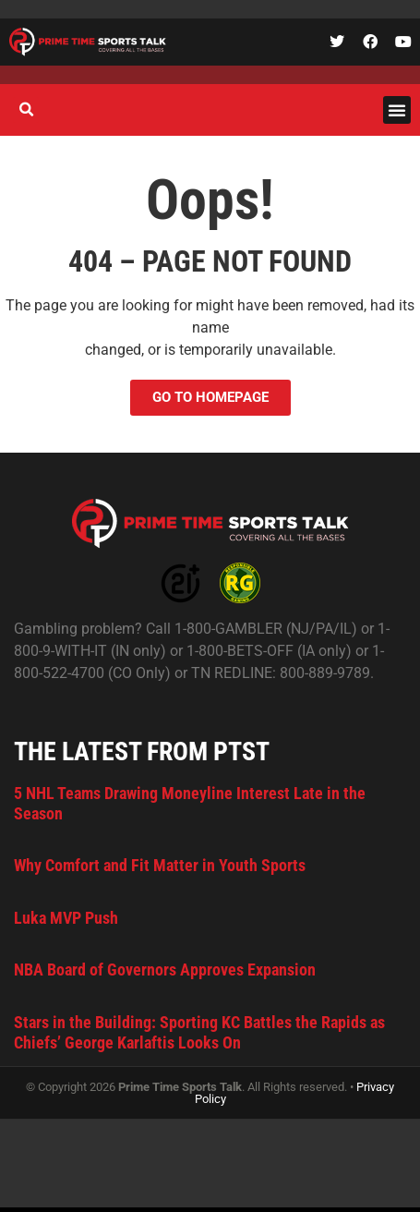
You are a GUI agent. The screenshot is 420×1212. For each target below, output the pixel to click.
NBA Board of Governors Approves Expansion (165, 969)
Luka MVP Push (66, 917)
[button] (397, 110)
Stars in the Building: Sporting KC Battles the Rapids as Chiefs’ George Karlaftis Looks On (199, 1032)
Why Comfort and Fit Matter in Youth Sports (160, 865)
